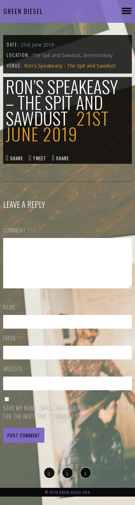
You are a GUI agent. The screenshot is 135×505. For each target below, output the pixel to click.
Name (11, 315)
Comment (16, 230)
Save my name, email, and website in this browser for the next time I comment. (65, 420)
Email (11, 346)
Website (13, 377)
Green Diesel (23, 11)
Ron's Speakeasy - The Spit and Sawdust (70, 65)
